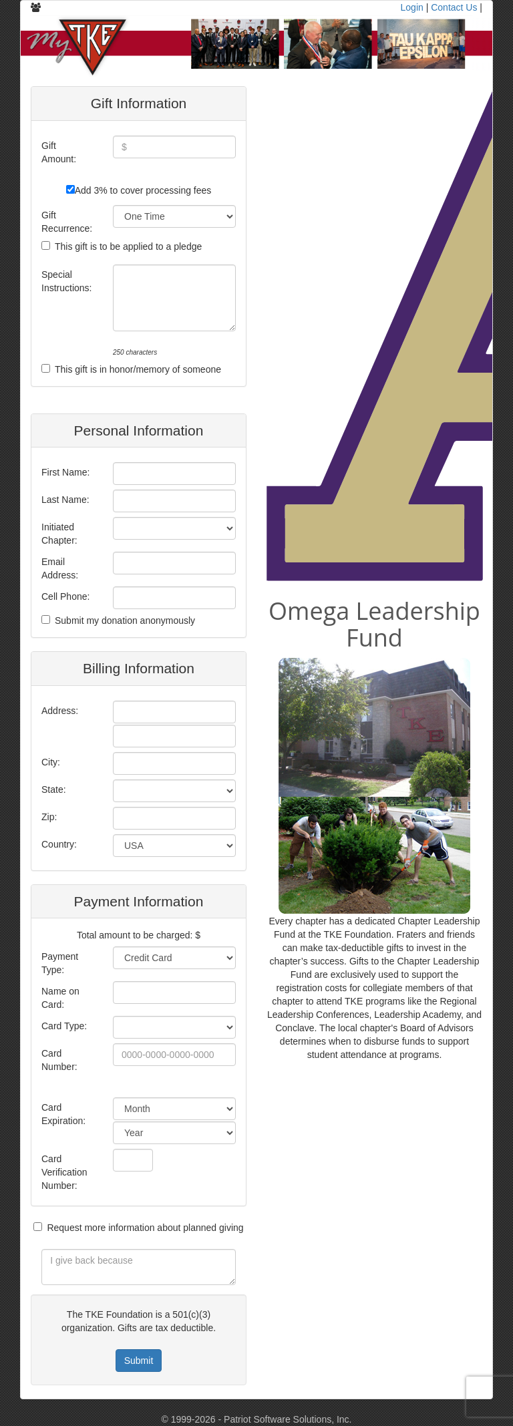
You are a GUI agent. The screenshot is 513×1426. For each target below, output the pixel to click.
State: (53, 789)
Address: (59, 710)
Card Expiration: (63, 1114)
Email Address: (59, 568)
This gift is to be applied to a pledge (128, 246)
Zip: (49, 817)
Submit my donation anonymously (125, 620)
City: (50, 762)
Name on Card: (60, 998)
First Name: (65, 472)
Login (412, 7)
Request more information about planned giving (145, 1227)
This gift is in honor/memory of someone (138, 369)
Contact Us (454, 7)
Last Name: (65, 499)
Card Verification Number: (64, 1172)
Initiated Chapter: (59, 534)
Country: (59, 844)
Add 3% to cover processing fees (143, 190)
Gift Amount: (58, 152)
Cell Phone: (65, 596)
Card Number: (59, 1060)
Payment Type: (59, 963)
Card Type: (64, 1026)
